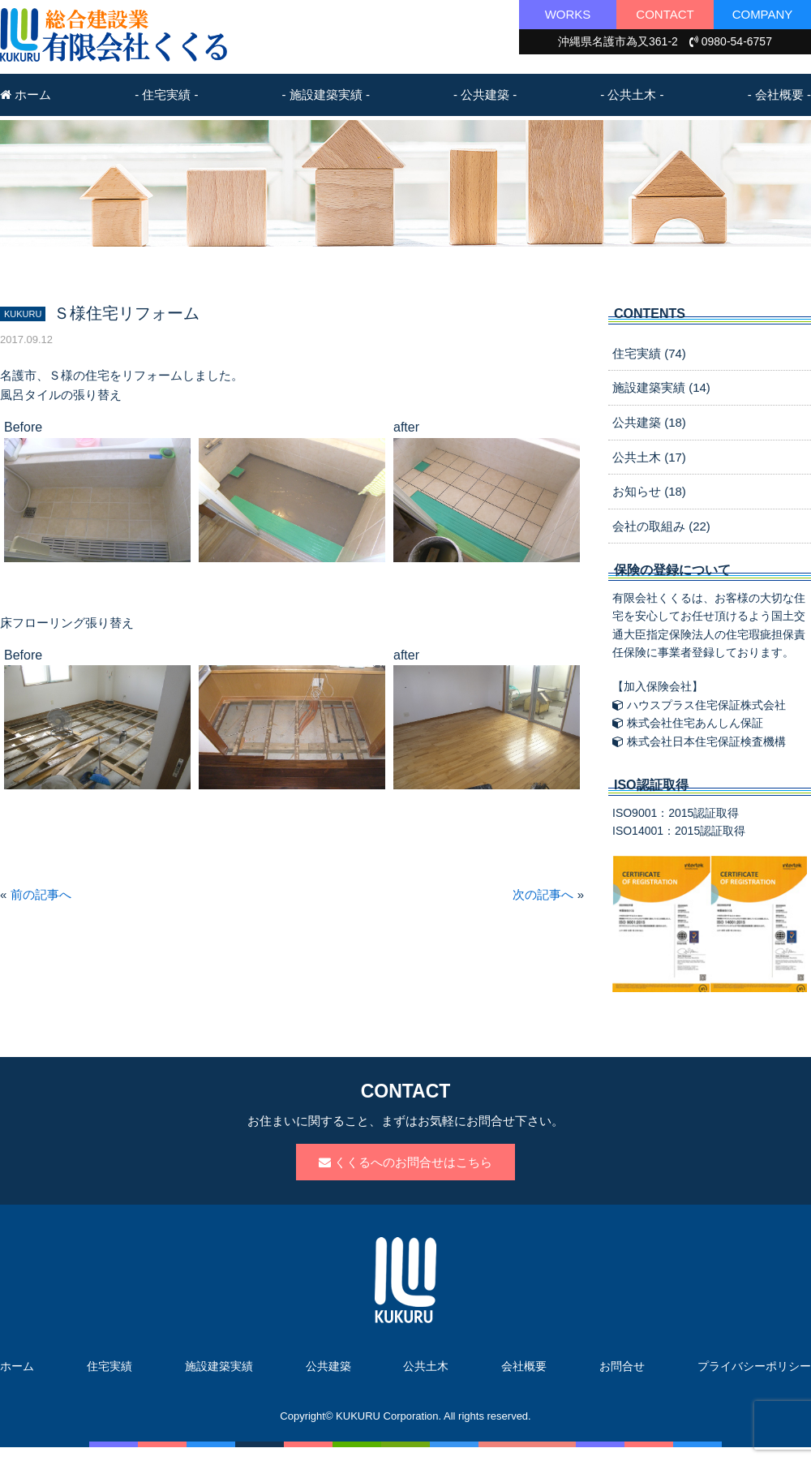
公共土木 (425, 1366)
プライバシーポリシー (754, 1366)
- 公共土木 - (631, 94)
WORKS (568, 14)
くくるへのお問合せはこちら (405, 1162)
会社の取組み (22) (661, 526)
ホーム (25, 94)
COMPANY (762, 14)
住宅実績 (109, 1366)
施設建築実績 (219, 1366)
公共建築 (328, 1366)
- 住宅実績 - (166, 94)
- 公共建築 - (485, 94)
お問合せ (622, 1366)
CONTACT (664, 14)
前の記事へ (41, 894)
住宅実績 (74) (649, 353)
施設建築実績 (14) (661, 387)
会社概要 (524, 1366)
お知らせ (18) (649, 491)
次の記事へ (543, 894)
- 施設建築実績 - (326, 94)
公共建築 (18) (649, 422)
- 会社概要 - (779, 94)
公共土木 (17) (649, 457)
